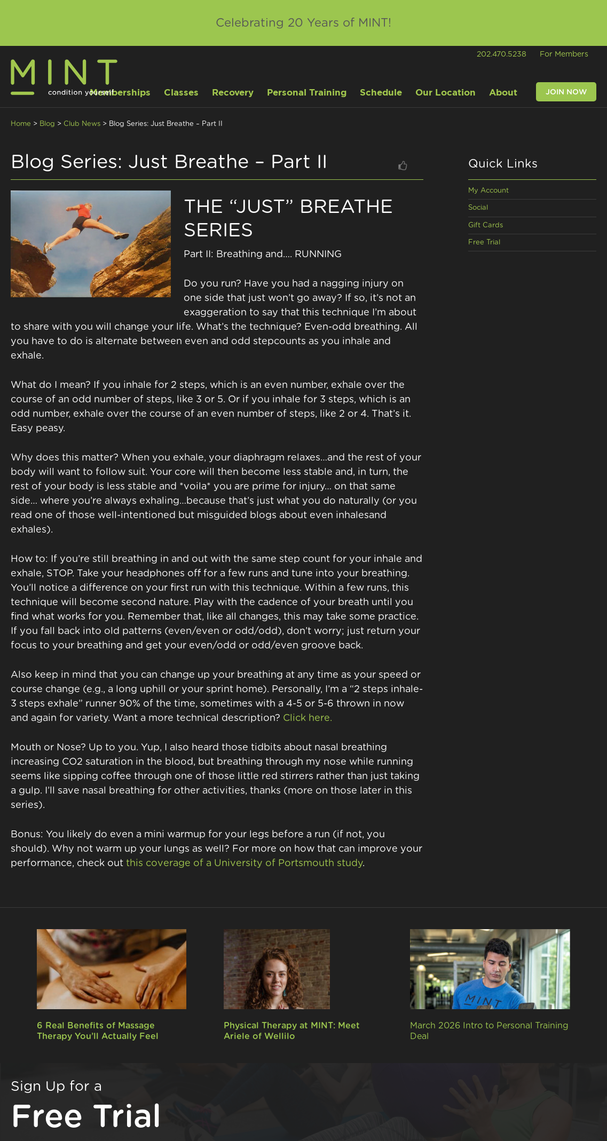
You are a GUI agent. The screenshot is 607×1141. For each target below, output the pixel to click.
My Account (488, 190)
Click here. (307, 718)
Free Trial (484, 242)
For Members (564, 54)
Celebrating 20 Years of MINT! (303, 23)
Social (478, 207)
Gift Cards (485, 225)
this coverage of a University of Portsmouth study (244, 863)
